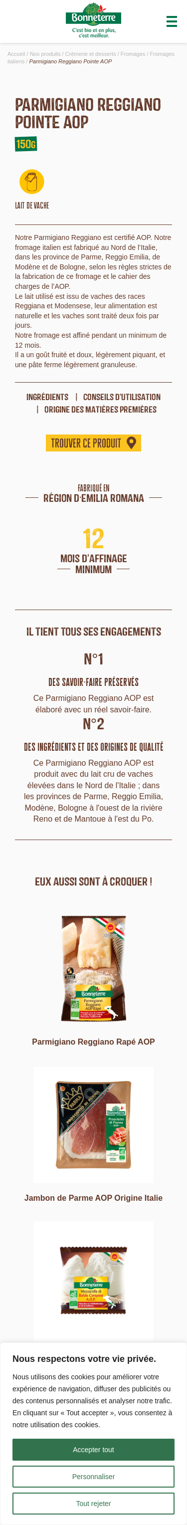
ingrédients (47, 397)
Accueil (16, 54)
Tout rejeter (93, 1504)
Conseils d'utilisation (122, 397)
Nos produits (45, 54)
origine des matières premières (100, 409)
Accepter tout (93, 1450)
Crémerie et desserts (90, 54)
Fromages (133, 54)
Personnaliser (93, 1477)
